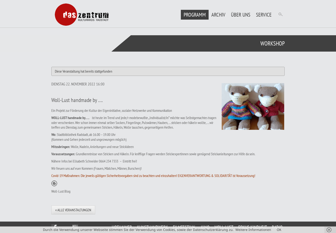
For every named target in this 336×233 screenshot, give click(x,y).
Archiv (218, 14)
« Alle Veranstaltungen (73, 210)
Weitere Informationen (253, 229)
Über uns (240, 14)
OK (279, 229)
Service (264, 14)
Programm (195, 14)
